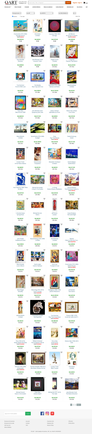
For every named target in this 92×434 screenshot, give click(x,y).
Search (68, 2)
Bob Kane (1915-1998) (55, 85)
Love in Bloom (20, 266)
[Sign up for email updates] (14, 413)
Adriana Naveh (20, 315)
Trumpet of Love (54, 266)
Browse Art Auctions (9, 421)
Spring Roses (20, 214)
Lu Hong (54, 187)
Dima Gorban (37, 162)
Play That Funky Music (55, 317)
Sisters (37, 214)
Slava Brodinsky (71, 85)
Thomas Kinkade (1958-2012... (38, 366)
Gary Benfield (20, 59)
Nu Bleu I (20, 189)
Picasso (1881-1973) (71, 315)
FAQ (27, 425)
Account (28, 421)
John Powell (20, 238)
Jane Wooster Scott (37, 59)
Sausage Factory (20, 35)
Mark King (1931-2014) (37, 290)
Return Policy (50, 425)
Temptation (37, 163)
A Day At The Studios (37, 189)
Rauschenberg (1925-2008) (37, 238)
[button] (8, 7)
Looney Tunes (20, 162)
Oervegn (54, 35)
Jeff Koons (54, 213)
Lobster (54, 214)
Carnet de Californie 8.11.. (72, 317)
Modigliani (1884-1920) (54, 290)
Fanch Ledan (37, 264)
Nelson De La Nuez (71, 111)
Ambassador (20, 368)
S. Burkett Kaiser (20, 213)
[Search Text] (46, 2)
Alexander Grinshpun (54, 162)
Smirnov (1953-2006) (20, 366)
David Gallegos (72, 162)
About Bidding (7, 427)
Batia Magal (20, 290)
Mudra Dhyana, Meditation (54, 189)
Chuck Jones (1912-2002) (20, 34)
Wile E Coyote (54, 368)
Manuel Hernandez (37, 187)
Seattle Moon (71, 163)
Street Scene (54, 342)
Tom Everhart (20, 85)
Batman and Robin (55, 87)
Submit (28, 413)
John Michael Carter (37, 111)
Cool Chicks (72, 112)
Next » (78, 404)
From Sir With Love (20, 87)
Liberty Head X (37, 394)
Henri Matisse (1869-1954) (20, 187)
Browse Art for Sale (9, 423)
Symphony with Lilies (37, 112)
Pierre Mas (55, 341)
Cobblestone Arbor (20, 240)
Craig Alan (71, 59)
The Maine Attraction (71, 394)
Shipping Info (50, 423)
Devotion (20, 61)
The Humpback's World (37, 342)
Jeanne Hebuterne (55, 291)
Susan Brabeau (72, 213)
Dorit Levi (54, 264)
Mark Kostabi (20, 264)
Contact (28, 423)
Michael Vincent (20, 392)
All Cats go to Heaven (71, 35)
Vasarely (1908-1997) (54, 34)
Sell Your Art (7, 425)
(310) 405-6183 (23, 2)
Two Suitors (71, 291)
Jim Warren (72, 34)
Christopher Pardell (37, 315)
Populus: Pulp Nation (71, 61)
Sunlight (37, 138)
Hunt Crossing (37, 291)
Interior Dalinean (37, 266)
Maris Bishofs (20, 136)
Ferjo (54, 136)
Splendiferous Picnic (54, 112)
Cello (71, 342)
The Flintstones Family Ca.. (72, 189)
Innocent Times (37, 61)
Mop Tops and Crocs (37, 87)
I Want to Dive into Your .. (72, 240)
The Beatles (37, 85)
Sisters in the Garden (20, 394)
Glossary (70, 421)
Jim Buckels (72, 290)
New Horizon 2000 (20, 112)
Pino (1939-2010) (20, 341)
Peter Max (20, 111)
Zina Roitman (54, 238)
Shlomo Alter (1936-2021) (71, 341)
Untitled (37, 35)
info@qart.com (22, 3)
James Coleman (54, 111)
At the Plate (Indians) (20, 163)
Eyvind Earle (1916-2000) (37, 136)
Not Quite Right (71, 214)
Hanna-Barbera (71, 187)
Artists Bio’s (71, 423)
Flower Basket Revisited (20, 342)
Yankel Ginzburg (71, 136)
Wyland (72, 238)
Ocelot (71, 138)
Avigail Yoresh (54, 59)
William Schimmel (37, 341)
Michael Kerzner (37, 213)
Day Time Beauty (54, 138)
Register (75, 3)
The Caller (54, 394)
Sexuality (20, 291)
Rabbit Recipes (72, 266)
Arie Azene (37, 34)
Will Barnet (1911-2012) (54, 392)
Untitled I (54, 163)
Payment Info (50, 421)
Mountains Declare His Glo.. (38, 368)
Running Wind (37, 317)
